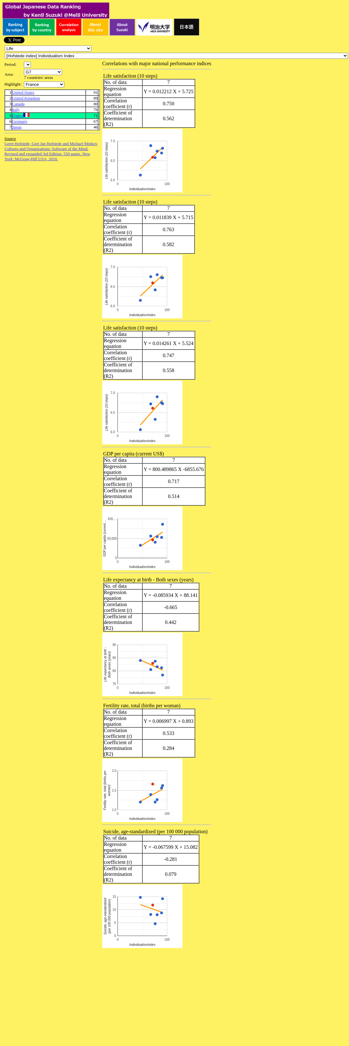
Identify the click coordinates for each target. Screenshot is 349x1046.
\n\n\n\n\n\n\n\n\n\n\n (43, 72)
